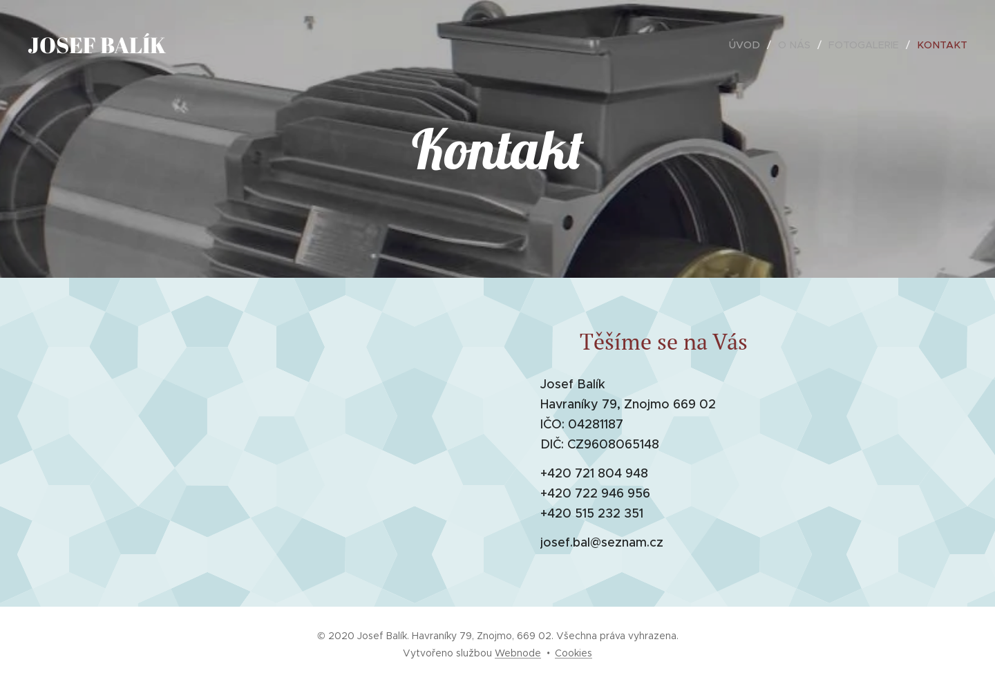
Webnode (518, 653)
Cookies (573, 653)
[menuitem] (754, 45)
